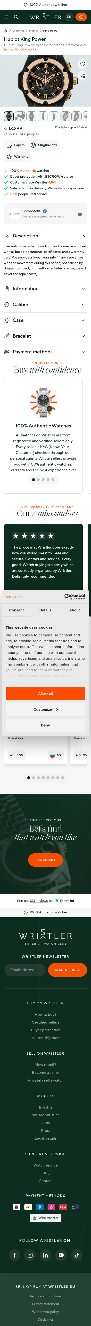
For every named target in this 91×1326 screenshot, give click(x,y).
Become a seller (45, 1072)
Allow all (45, 693)
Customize (45, 709)
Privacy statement (45, 1304)
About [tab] (74, 610)
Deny (45, 725)
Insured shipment (45, 1038)
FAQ (45, 1173)
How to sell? (45, 1064)
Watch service (45, 1165)
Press (45, 1130)
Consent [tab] (16, 610)
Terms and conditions (45, 1296)
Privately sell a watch (46, 1080)
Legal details (46, 1138)
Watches (18, 31)
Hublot (33, 31)
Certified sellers (45, 1022)
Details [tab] (46, 610)
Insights (45, 1107)
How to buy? (45, 1014)
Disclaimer (45, 1319)
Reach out (45, 860)
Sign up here (67, 970)
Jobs (45, 1123)
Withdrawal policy (45, 1311)
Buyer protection (45, 1030)
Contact (46, 1181)
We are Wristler (45, 1115)
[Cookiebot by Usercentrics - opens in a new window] (64, 596)
